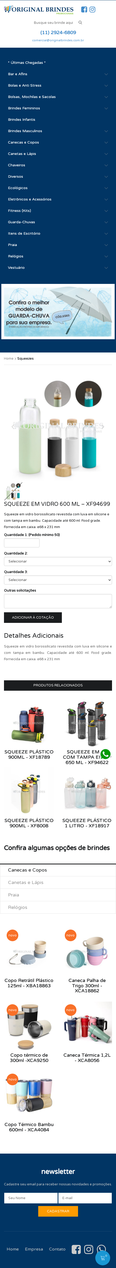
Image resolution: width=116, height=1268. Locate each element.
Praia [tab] (13, 895)
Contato (57, 1249)
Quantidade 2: (16, 553)
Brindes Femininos (24, 108)
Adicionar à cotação (33, 617)
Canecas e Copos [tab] (27, 870)
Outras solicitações (20, 590)
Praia (12, 245)
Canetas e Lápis (22, 153)
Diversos (15, 176)
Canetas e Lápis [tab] (26, 882)
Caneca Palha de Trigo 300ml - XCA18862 (87, 985)
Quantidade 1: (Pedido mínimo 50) (32, 535)
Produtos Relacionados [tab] (58, 685)
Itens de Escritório (24, 233)
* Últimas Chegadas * (27, 62)
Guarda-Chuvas (21, 222)
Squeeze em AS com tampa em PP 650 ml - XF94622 (87, 757)
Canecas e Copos (23, 142)
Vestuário (16, 267)
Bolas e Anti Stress (24, 85)
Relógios (15, 256)
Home (9, 358)
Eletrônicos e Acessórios (29, 199)
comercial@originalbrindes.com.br (58, 40)
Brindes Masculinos (25, 131)
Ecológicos (18, 188)
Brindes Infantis (21, 119)
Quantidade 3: (16, 572)
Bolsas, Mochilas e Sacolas (32, 97)
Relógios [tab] (17, 907)
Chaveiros (16, 165)
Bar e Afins (17, 74)
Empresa (34, 1249)
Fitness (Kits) (19, 210)
